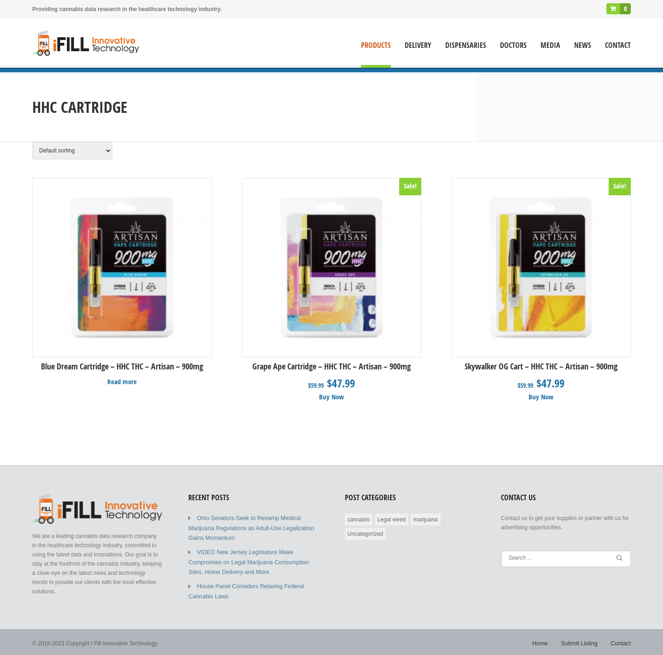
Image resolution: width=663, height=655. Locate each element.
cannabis (359, 518)
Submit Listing (581, 641)
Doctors (513, 45)
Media (550, 45)
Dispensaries (465, 45)
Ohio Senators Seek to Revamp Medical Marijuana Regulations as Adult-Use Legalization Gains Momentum (247, 526)
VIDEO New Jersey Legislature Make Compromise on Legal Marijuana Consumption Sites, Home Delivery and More (253, 558)
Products (376, 45)
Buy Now (331, 396)
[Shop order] (72, 150)
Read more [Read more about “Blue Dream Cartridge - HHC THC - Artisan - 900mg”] (122, 380)
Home (543, 641)
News (582, 45)
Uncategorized (365, 532)
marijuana (425, 518)
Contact (618, 45)
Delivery (418, 45)
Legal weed (392, 518)
